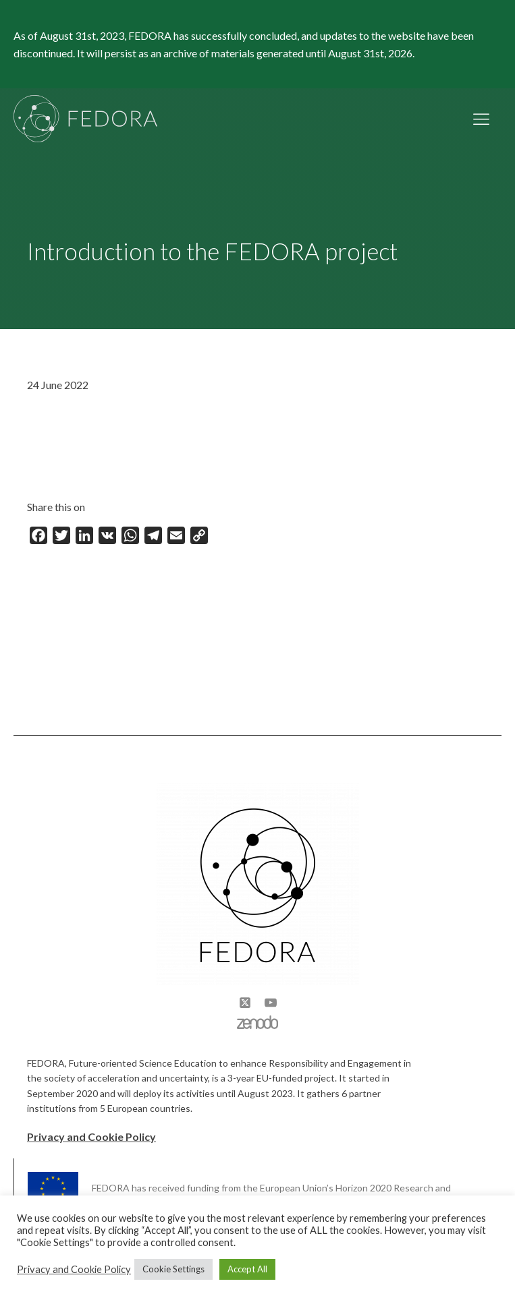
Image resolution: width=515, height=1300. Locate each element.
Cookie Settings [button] (173, 1269)
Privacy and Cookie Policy (91, 1136)
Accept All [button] (247, 1269)
